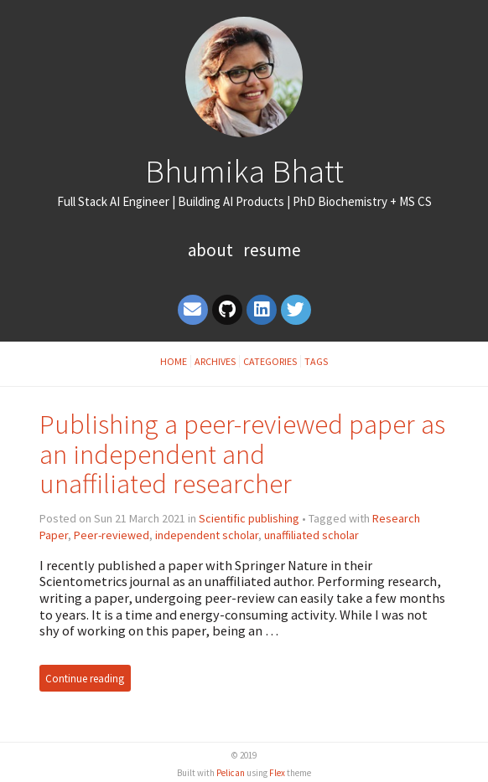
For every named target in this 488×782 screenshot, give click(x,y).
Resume (272, 250)
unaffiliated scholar (311, 535)
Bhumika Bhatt (244, 171)
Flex (277, 773)
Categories (270, 361)
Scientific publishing (249, 518)
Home (173, 361)
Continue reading (84, 678)
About (212, 250)
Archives (215, 361)
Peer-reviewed (111, 535)
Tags (316, 361)
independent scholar (206, 535)
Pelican (230, 773)
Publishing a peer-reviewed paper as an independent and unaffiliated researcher (242, 454)
